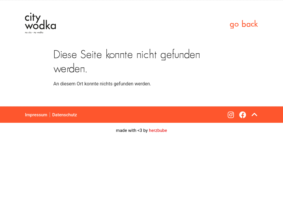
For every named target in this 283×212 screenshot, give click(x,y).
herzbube (158, 130)
